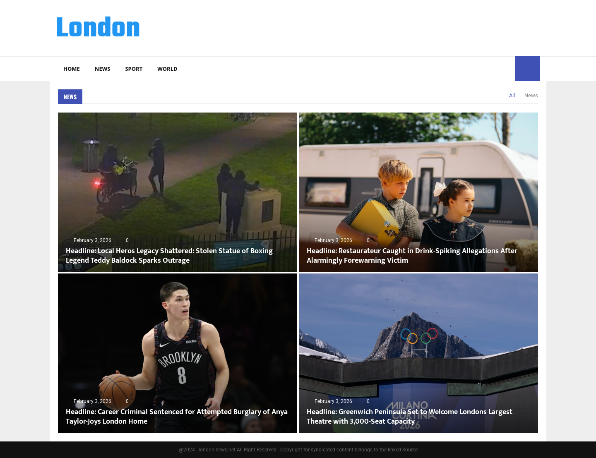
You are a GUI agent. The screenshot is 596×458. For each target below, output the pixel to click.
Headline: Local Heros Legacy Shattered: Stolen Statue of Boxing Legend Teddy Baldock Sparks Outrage (169, 256)
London (98, 29)
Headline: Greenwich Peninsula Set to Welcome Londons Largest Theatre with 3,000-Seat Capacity (409, 417)
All (512, 95)
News (103, 68)
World (167, 68)
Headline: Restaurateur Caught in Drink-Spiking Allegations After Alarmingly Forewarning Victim (412, 256)
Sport (133, 68)
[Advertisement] (389, 27)
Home (71, 68)
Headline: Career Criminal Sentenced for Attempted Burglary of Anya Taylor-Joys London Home (177, 417)
